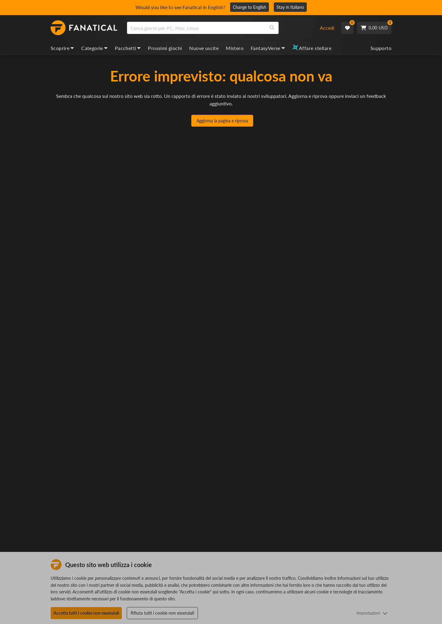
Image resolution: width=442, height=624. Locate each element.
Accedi (327, 28)
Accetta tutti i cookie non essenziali (86, 613)
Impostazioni (372, 613)
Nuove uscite (204, 48)
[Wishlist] (347, 28)
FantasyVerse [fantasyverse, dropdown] (268, 48)
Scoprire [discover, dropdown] (62, 48)
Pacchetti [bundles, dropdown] (128, 48)
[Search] (272, 28)
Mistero (234, 48)
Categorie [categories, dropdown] (94, 48)
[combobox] (219, 28)
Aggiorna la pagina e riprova (222, 120)
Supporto (380, 48)
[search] (196, 28)
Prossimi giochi (165, 48)
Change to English (249, 7)
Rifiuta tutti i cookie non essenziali (162, 613)
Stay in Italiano (290, 7)
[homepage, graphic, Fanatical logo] (84, 27)
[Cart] (374, 28)
